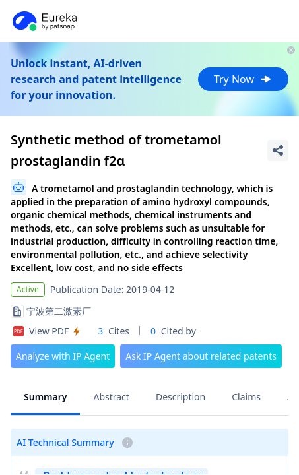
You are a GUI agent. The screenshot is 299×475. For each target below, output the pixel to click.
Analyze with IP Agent (63, 356)
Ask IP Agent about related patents (201, 356)
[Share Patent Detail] (277, 150)
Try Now (243, 79)
